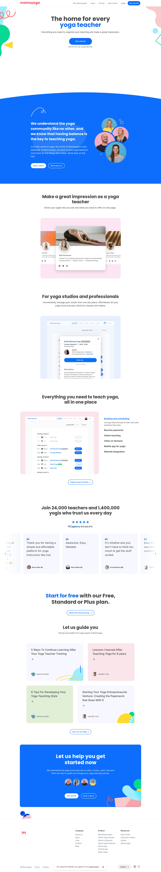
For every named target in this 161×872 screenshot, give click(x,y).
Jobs (77, 840)
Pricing (101, 3)
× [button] (103, 867)
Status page (125, 843)
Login (123, 3)
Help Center (113, 3)
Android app (103, 849)
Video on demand (105, 840)
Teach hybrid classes (106, 843)
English (123, 867)
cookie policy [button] (93, 867)
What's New (103, 852)
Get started (134, 3)
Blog (77, 846)
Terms (37, 867)
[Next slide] (155, 553)
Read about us (56, 166)
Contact (78, 843)
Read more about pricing (79, 613)
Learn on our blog (79, 732)
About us (79, 834)
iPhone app (102, 846)
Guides (123, 840)
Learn (93, 3)
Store (77, 837)
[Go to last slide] (5, 553)
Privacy (46, 867)
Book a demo (38, 166)
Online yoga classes (106, 837)
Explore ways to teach (79, 482)
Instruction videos (128, 837)
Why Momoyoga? (80, 3)
